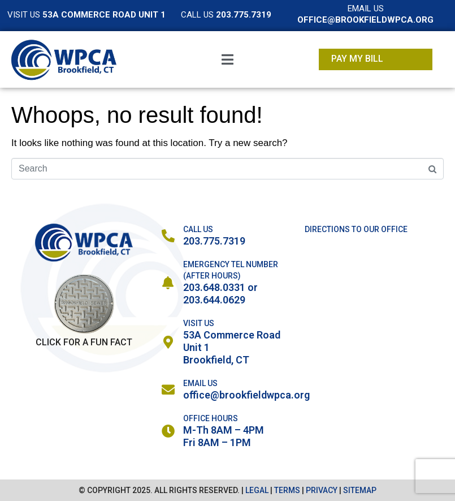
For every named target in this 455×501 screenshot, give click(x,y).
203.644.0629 (214, 300)
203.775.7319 (214, 241)
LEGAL (256, 490)
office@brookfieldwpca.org (246, 395)
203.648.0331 (214, 287)
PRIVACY (321, 490)
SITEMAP (359, 490)
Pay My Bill (357, 58)
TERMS (287, 490)
